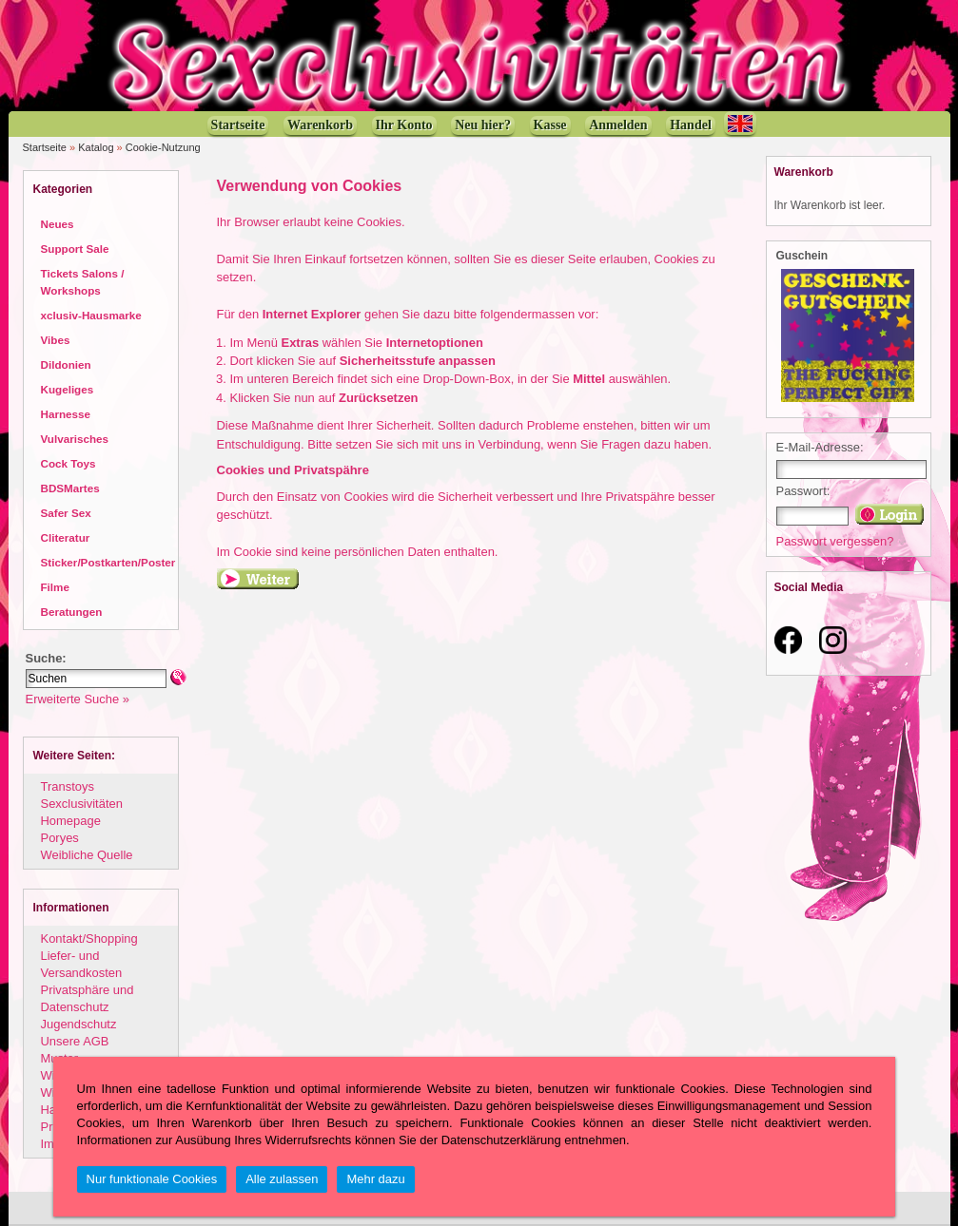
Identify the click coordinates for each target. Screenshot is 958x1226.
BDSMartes (70, 488)
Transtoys (67, 786)
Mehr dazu (375, 1179)
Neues (57, 224)
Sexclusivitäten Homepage (82, 812)
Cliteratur (65, 537)
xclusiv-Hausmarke (91, 315)
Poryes (60, 838)
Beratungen (72, 611)
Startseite (45, 147)
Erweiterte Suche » (77, 699)
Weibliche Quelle (87, 855)
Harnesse (66, 414)
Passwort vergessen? (835, 541)
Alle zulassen (281, 1179)
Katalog (95, 147)
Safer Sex (66, 513)
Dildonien (66, 364)
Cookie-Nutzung (163, 147)
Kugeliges (67, 389)
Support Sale (75, 248)
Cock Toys (68, 463)
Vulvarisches (75, 438)
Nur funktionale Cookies (152, 1179)
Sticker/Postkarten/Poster (108, 562)
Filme (55, 587)
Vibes (55, 340)
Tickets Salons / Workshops (83, 282)
